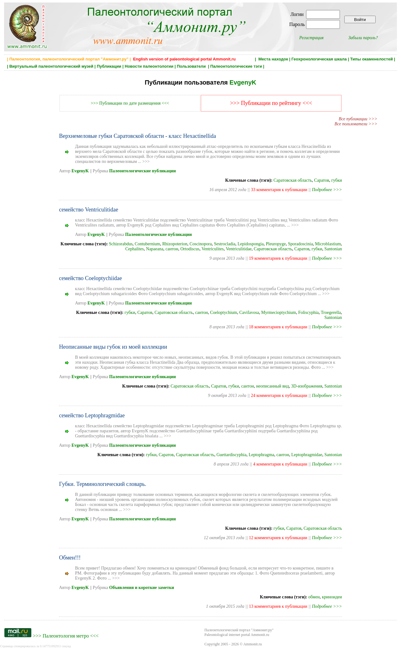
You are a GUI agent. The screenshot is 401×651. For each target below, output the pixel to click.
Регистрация (311, 37)
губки (336, 180)
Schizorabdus (121, 244)
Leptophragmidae (306, 454)
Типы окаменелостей (371, 59)
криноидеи (332, 597)
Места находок (273, 59)
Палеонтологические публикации (142, 171)
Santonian (333, 249)
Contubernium (147, 244)
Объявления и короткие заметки (141, 587)
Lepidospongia (250, 244)
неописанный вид (272, 386)
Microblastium (328, 244)
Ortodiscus (190, 249)
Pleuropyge (276, 244)
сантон (171, 249)
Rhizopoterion (174, 244)
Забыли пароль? (363, 37)
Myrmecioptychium (278, 312)
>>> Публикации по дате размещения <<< (130, 103)
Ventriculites (212, 249)
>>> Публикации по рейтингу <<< (271, 103)
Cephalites (134, 249)
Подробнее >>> (327, 189)
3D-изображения (306, 386)
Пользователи (192, 66)
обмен (314, 597)
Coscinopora (201, 244)
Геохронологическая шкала (318, 59)
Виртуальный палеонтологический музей (51, 66)
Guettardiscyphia (231, 454)
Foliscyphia (308, 312)
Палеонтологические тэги (236, 66)
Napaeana (154, 249)
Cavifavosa (249, 312)
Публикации (109, 66)
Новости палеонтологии (149, 66)
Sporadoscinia (300, 244)
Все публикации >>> (358, 119)
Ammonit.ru (252, 644)
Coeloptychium (223, 312)
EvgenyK (242, 82)
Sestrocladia (224, 244)
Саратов (321, 180)
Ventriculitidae (239, 249)
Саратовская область (292, 180)
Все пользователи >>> (356, 124)
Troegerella (331, 312)
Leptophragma (261, 454)
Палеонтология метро (66, 635)
